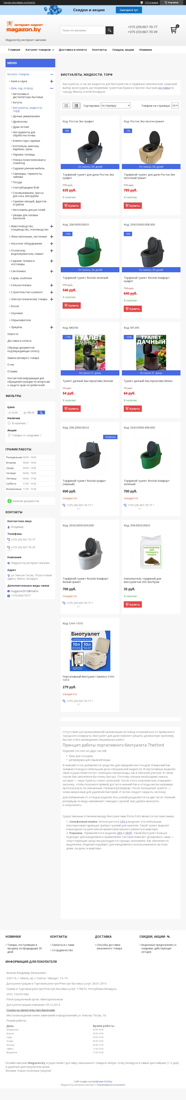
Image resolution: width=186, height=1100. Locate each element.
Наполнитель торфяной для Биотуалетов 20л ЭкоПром (142, 580)
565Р (128, 833)
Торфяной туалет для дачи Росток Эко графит (88, 176)
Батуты (17, 102)
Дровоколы (20, 121)
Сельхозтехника (21, 285)
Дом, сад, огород (22, 88)
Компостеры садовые (26, 140)
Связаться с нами (63, 945)
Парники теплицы (24, 154)
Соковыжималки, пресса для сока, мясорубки (28, 194)
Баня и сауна (19, 81)
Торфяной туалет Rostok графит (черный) (84, 482)
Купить (73, 205)
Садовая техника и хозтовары (23, 262)
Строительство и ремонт (27, 292)
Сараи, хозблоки (21, 278)
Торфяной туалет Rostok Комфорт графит (147, 279)
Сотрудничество (62, 950)
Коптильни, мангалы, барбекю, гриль (26, 147)
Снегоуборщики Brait (26, 187)
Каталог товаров (38, 49)
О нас (10, 364)
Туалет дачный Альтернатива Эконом (88, 380)
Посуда (17, 182)
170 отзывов (151, 2)
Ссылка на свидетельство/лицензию (30, 1010)
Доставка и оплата (73, 49)
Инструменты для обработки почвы (24, 133)
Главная (14, 49)
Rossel (15, 306)
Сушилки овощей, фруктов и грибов (29, 203)
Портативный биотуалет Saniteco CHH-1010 (89, 678)
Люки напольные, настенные (29, 236)
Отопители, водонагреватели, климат (27, 252)
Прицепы (16, 327)
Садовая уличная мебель (29, 168)
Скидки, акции (123, 49)
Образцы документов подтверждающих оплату (23, 349)
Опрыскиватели (21, 320)
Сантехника (18, 271)
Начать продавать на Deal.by (19, 2)
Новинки (145, 49)
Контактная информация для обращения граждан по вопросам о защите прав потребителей (28, 381)
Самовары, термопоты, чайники (27, 175)
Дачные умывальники (26, 116)
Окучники (17, 313)
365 (119, 833)
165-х (123, 821)
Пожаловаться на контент (111, 1084)
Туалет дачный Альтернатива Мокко (148, 380)
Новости (12, 334)
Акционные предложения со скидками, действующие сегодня (158, 948)
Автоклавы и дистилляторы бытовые (28, 95)
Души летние (21, 127)
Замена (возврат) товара (23, 358)
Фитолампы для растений (29, 209)
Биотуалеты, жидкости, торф (28, 109)
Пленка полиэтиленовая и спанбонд (29, 161)
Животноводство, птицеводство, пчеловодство (29, 227)
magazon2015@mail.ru (24, 591)
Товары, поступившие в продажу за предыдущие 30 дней (24, 948)
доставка (164, 88)
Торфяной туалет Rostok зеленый (85, 277)
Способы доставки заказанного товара (109, 946)
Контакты (99, 49)
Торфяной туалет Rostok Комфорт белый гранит (85, 580)
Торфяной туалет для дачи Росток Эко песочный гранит (149, 176)
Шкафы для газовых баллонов (25, 216)
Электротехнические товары (29, 299)
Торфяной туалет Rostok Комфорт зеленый (147, 482)
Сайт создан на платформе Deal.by (93, 1081)
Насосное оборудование (26, 243)
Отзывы (12, 371)
